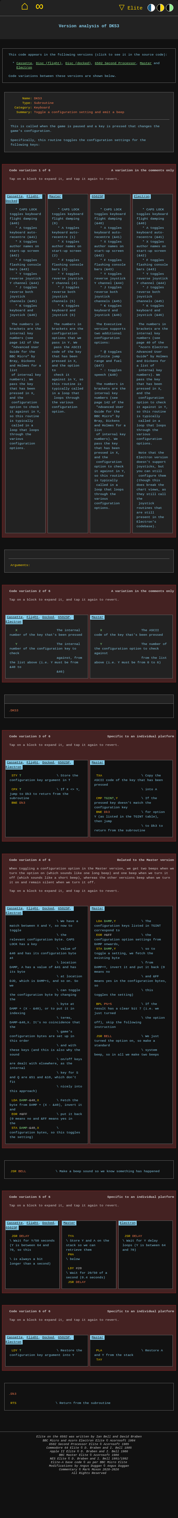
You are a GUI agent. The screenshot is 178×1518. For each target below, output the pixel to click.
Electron (24, 67)
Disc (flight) (49, 63)
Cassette (24, 63)
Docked (11, 201)
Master (146, 63)
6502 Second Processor (115, 63)
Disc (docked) (78, 63)
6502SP (97, 196)
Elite (129, 7)
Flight (32, 196)
